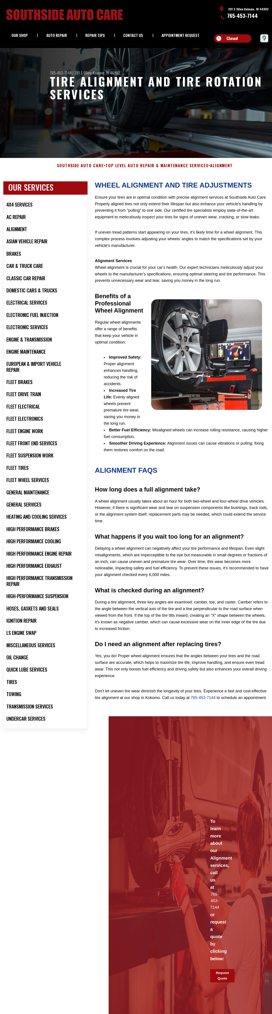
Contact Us (133, 35)
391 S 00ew (83, 73)
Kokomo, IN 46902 (106, 73)
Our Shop (20, 35)
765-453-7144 (242, 15)
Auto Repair (56, 35)
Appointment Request (180, 35)
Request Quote (222, 979)
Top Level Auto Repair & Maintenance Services (157, 169)
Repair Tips (95, 35)
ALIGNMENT (221, 169)
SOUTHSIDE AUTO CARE (80, 169)
